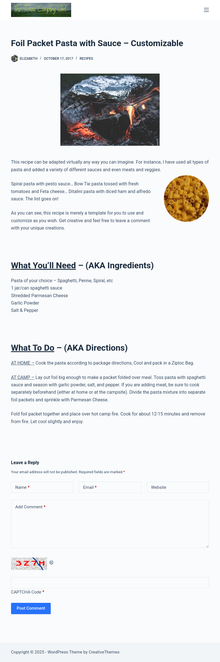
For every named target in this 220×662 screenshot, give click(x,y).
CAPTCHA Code (26, 592)
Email (90, 487)
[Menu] (206, 9)
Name (22, 487)
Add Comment (30, 507)
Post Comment (31, 608)
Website (158, 487)
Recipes (86, 59)
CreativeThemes (104, 652)
